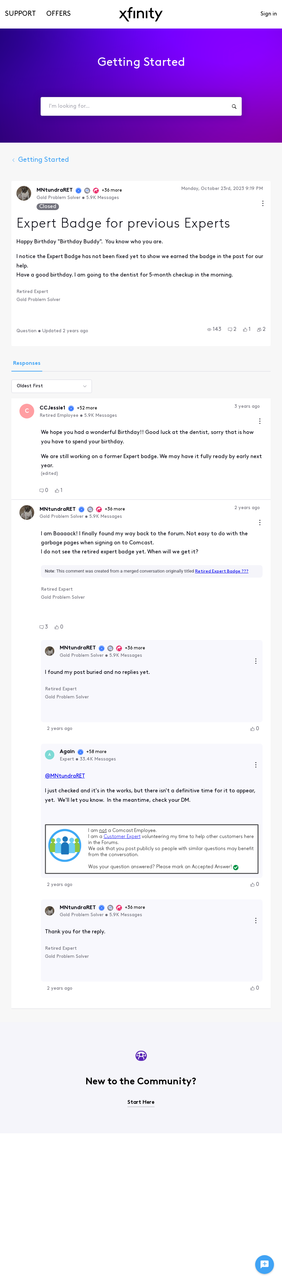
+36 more (112, 190)
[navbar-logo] (141, 14)
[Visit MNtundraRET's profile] (23, 193)
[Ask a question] (264, 1264)
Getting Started (40, 160)
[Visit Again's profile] (49, 754)
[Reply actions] (256, 661)
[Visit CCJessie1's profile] (26, 411)
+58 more (96, 752)
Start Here (141, 1102)
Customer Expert (122, 836)
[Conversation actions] (263, 204)
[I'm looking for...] (234, 106)
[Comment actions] (260, 422)
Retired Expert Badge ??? (221, 571)
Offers (58, 14)
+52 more (104, 408)
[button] (214, 329)
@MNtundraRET (65, 776)
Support (20, 14)
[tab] (26, 364)
